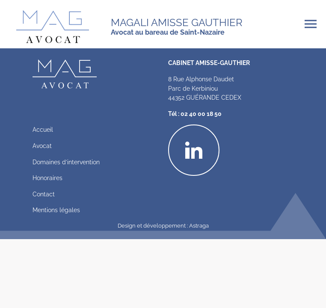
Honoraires (47, 177)
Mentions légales (56, 209)
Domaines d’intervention (66, 161)
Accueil (43, 129)
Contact (44, 194)
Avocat (42, 145)
